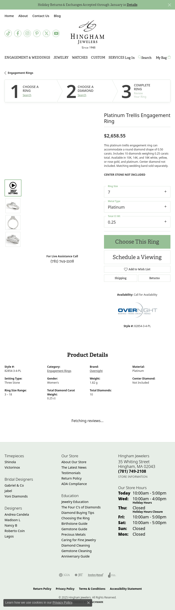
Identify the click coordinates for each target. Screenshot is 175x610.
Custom (98, 57)
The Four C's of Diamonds (81, 507)
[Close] (169, 5)
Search (27, 95)
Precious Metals (73, 534)
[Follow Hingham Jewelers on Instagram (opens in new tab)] (27, 33)
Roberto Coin (15, 531)
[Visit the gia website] (64, 575)
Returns (154, 278)
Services (116, 57)
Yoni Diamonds (16, 496)
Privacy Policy (65, 589)
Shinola (10, 462)
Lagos (9, 536)
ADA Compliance (74, 484)
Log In (130, 58)
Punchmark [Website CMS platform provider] (95, 602)
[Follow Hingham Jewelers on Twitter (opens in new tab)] (46, 33)
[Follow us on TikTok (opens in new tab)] (8, 33)
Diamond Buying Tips (77, 512)
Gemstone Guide (74, 529)
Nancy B (11, 525)
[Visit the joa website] (112, 575)
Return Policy (71, 478)
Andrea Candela (17, 514)
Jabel (8, 491)
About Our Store (73, 462)
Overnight (96, 371)
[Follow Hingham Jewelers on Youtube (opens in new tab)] (56, 33)
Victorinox (12, 467)
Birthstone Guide (74, 523)
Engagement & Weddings (27, 57)
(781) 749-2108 (62, 261)
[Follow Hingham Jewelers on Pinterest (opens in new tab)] (37, 33)
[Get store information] (132, 477)
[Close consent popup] (88, 602)
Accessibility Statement (126, 589)
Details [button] (132, 5)
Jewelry (60, 57)
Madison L (12, 520)
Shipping (121, 278)
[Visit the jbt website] (78, 575)
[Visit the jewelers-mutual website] (96, 575)
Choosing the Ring (75, 518)
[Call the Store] (132, 471)
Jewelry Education (75, 502)
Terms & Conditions (92, 589)
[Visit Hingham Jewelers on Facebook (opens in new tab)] (17, 33)
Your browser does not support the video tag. (62, 194)
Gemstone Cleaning (76, 551)
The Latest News (73, 467)
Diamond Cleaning (75, 545)
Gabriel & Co (14, 485)
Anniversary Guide (75, 556)
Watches (80, 57)
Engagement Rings (20, 73)
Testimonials (71, 473)
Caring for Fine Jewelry (78, 540)
